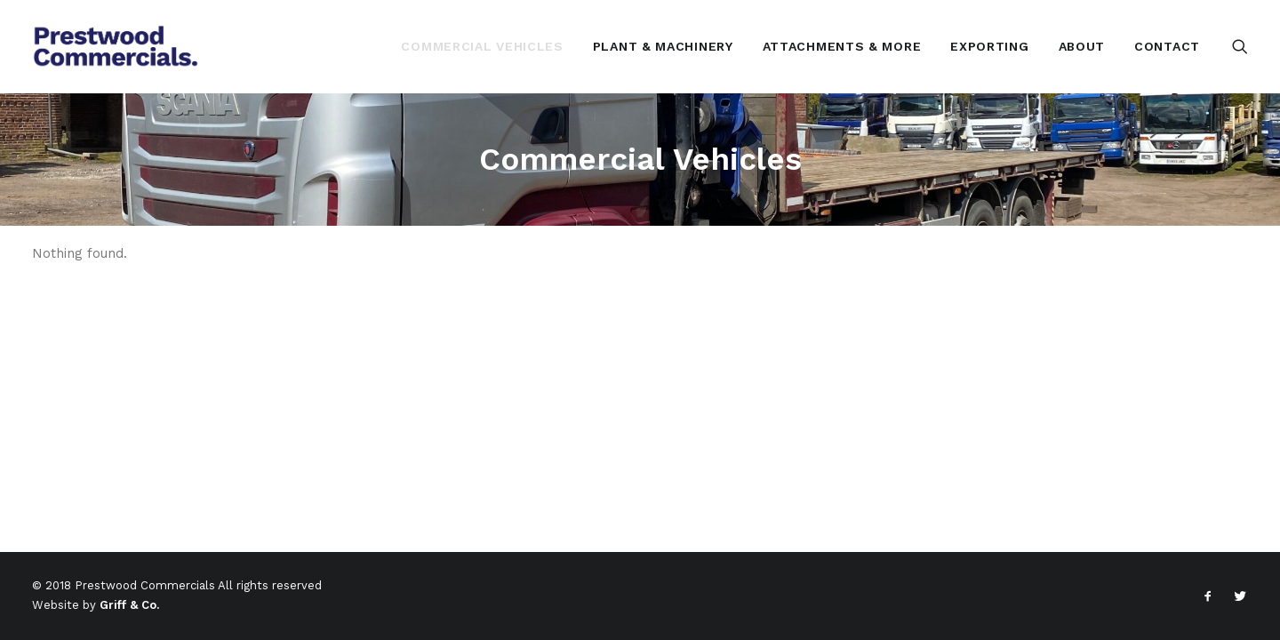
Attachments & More (842, 46)
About (1082, 46)
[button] (1240, 46)
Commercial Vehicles (482, 46)
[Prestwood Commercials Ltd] (116, 46)
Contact (1167, 46)
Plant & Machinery (663, 46)
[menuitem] (481, 46)
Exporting (989, 46)
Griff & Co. (129, 605)
